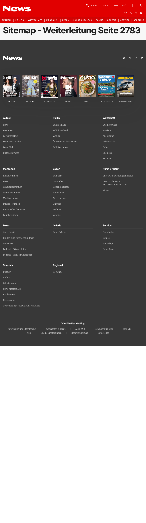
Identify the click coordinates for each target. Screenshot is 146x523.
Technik (57, 209)
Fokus (99, 20)
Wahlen (56, 136)
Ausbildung (108, 136)
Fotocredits (103, 333)
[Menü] (120, 5)
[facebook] (126, 13)
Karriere (107, 130)
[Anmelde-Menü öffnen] (141, 5)
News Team (108, 249)
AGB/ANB (80, 329)
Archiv (6, 277)
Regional (57, 272)
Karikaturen (9, 294)
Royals (6, 181)
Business (107, 153)
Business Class (110, 125)
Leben (65, 20)
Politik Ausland (60, 130)
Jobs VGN (127, 329)
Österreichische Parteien (65, 141)
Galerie (112, 20)
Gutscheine (108, 232)
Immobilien (58, 192)
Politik (20, 20)
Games (106, 238)
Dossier (7, 272)
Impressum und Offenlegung (22, 329)
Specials (139, 20)
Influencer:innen (11, 204)
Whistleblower (10, 283)
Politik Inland (59, 125)
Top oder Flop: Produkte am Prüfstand (21, 305)
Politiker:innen (60, 147)
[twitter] (131, 13)
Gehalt (106, 147)
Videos (106, 190)
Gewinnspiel (9, 300)
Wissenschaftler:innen (14, 209)
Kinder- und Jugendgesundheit (18, 238)
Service (125, 20)
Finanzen (107, 158)
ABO (105, 5)
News (5, 125)
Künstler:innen (10, 175)
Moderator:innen (11, 192)
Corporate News (11, 136)
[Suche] (91, 5)
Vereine (56, 215)
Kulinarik (57, 175)
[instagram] (136, 13)
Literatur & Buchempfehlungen (118, 175)
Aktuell (7, 20)
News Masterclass (12, 289)
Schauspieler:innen (12, 187)
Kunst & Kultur (82, 20)
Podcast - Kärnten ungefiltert (17, 255)
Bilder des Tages (11, 153)
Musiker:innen (10, 198)
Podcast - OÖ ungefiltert (15, 249)
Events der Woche (12, 141)
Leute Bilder (9, 147)
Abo (29, 333)
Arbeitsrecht (109, 141)
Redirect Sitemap (79, 333)
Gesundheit (58, 181)
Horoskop (108, 243)
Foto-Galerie (59, 232)
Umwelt (57, 204)
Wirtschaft (35, 20)
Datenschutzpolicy (104, 329)
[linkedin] (141, 13)
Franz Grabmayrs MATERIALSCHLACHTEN (115, 183)
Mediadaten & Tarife (56, 329)
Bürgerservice (60, 198)
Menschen (52, 20)
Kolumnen (8, 130)
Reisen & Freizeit (61, 187)
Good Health (9, 232)
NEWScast (8, 243)
